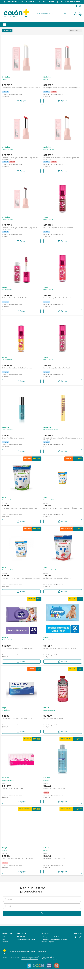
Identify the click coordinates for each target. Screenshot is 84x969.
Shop (3, 939)
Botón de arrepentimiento (30, 958)
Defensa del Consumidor (11, 958)
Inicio (3, 937)
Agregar (21, 101)
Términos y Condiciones (38, 951)
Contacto (5, 942)
